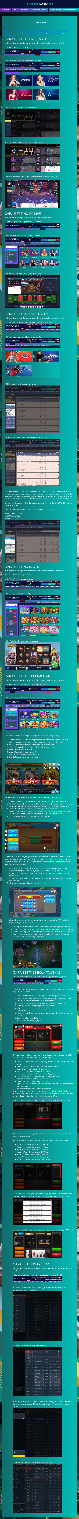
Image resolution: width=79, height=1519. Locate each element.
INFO (43, 10)
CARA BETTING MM (54, 34)
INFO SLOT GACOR (62, 10)
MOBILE (15, 10)
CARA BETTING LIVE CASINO (15, 31)
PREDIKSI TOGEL (71, 10)
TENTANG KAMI (6, 10)
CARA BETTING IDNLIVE (37, 31)
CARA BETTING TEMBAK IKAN (34, 34)
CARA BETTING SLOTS (13, 34)
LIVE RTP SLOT (53, 10)
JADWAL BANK (24, 10)
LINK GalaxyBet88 (34, 10)
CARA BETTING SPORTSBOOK (58, 31)
